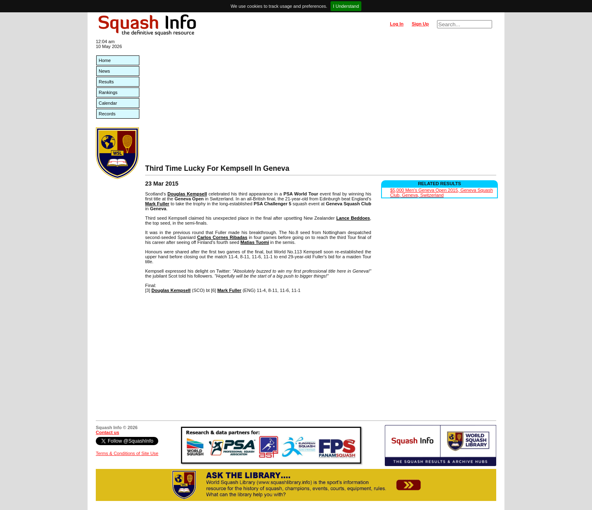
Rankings (108, 92)
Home (105, 60)
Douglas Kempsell (187, 193)
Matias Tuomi (254, 242)
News (104, 71)
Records (107, 113)
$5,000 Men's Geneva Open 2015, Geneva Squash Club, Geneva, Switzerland (441, 193)
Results (106, 81)
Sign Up (420, 23)
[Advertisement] (320, 102)
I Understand (346, 6)
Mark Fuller (157, 203)
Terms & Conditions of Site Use (127, 453)
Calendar (108, 103)
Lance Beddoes (353, 218)
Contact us (107, 432)
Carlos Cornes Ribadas (222, 237)
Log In (396, 23)
